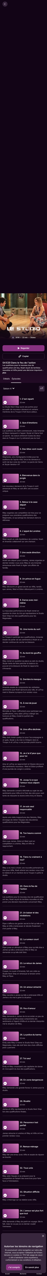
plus (4, 373)
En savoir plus (32, 1267)
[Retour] (5, 4)
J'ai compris (14, 1267)
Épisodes (16, 378)
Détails (6, 378)
